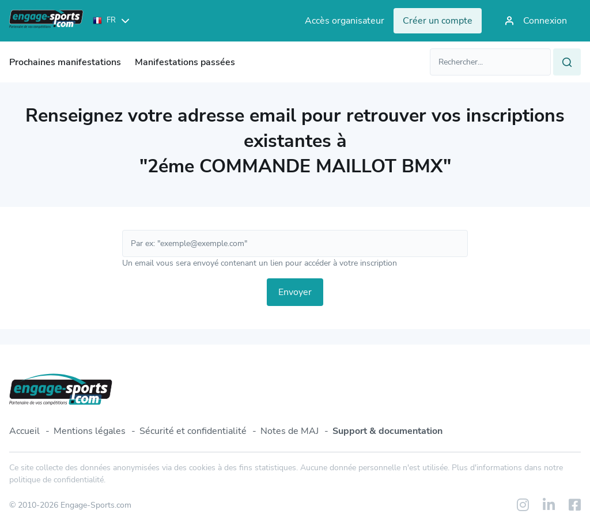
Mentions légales (90, 431)
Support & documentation (387, 431)
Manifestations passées (185, 62)
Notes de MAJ (289, 431)
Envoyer (295, 292)
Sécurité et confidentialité (193, 431)
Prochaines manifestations (65, 62)
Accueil (24, 431)
